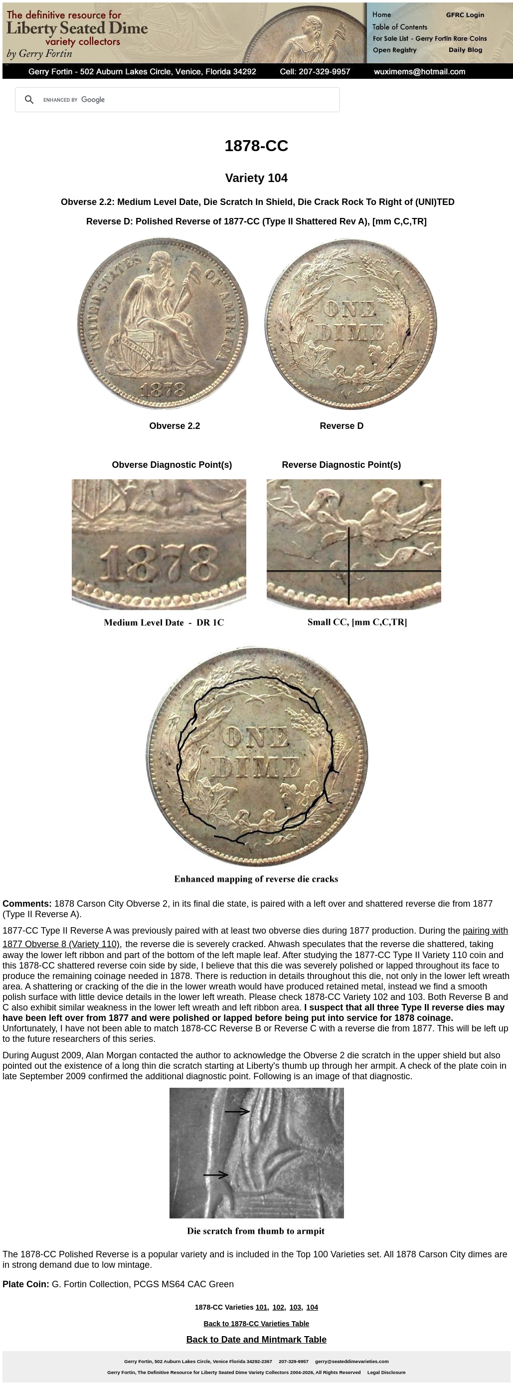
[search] (176, 100)
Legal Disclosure (386, 1372)
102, (279, 1307)
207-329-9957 (294, 1361)
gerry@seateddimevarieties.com (351, 1361)
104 (312, 1307)
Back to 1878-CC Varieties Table (257, 1324)
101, (262, 1307)
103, (296, 1307)
